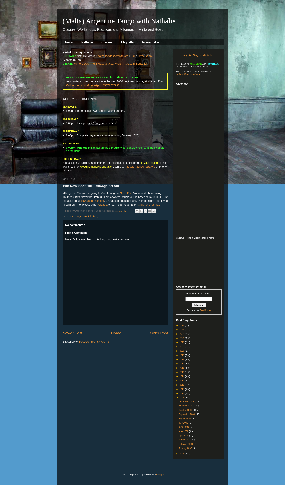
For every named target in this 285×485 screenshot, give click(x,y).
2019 (182, 355)
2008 (182, 453)
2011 (182, 389)
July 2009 (184, 423)
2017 (182, 363)
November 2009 (187, 405)
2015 (182, 372)
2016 (182, 368)
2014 (182, 376)
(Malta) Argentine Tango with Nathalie (119, 21)
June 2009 (184, 427)
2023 (182, 338)
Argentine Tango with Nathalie (197, 55)
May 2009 (184, 431)
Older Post (159, 333)
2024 (182, 334)
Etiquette (127, 42)
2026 (182, 325)
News (69, 42)
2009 (182, 397)
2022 (182, 342)
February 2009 (186, 444)
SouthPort (126, 193)
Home (116, 333)
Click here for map (149, 204)
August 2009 (185, 418)
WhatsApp (145, 55)
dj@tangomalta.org (92, 200)
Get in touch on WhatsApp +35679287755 (92, 85)
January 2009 (185, 448)
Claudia (103, 204)
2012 (182, 385)
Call (133, 55)
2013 (182, 380)
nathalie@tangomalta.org (113, 55)
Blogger (160, 474)
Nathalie (87, 42)
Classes (107, 42)
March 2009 (185, 439)
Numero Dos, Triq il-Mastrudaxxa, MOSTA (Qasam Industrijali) (110, 63)
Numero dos (150, 42)
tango (96, 216)
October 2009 (185, 410)
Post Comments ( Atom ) (94, 341)
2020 (182, 351)
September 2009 (187, 414)
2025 (182, 329)
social (88, 216)
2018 (182, 359)
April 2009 (184, 435)
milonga (77, 216)
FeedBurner (205, 310)
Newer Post (72, 333)
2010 (182, 393)
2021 (182, 346)
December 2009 (187, 401)
